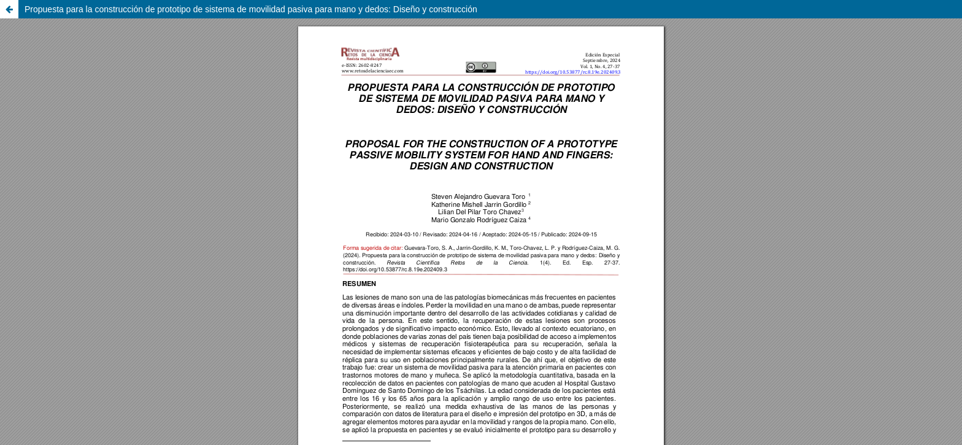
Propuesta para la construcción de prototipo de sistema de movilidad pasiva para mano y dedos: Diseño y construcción (251, 9)
